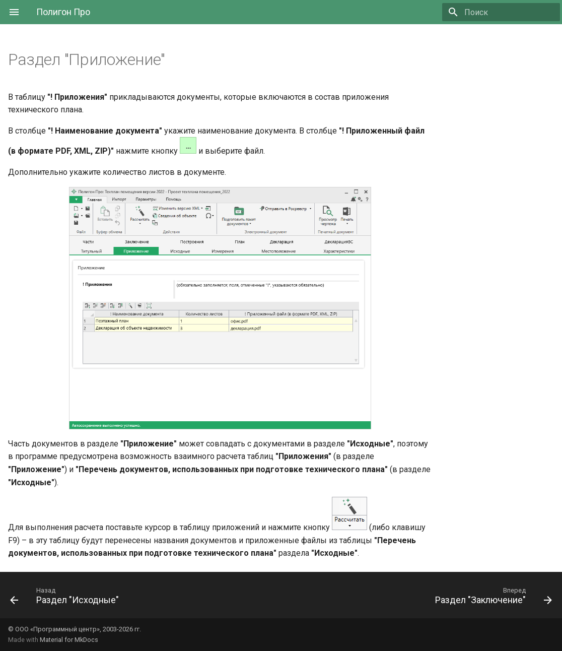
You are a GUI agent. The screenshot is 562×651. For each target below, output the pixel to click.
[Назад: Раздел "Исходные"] (67, 598)
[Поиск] (501, 12)
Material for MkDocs (69, 639)
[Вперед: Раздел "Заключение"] (491, 598)
